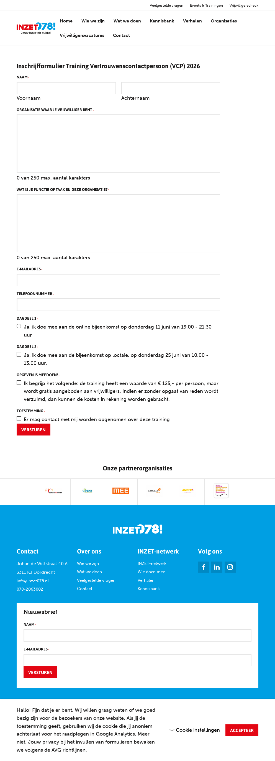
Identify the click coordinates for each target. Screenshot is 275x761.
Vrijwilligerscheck (244, 5)
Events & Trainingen (206, 5)
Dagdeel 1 (27, 318)
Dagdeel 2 (27, 347)
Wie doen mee (151, 572)
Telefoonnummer (35, 294)
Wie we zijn (93, 21)
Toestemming (31, 411)
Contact (121, 35)
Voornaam (28, 98)
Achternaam (135, 98)
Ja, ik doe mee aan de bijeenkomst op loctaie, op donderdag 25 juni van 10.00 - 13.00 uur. (116, 359)
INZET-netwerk (152, 564)
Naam (23, 77)
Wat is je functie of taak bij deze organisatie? (63, 190)
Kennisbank (162, 21)
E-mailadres (29, 269)
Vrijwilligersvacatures (82, 35)
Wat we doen (127, 21)
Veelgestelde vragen (166, 5)
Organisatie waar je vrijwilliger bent (55, 110)
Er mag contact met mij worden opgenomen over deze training (97, 419)
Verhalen (192, 21)
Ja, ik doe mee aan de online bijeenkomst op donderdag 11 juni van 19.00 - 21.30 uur (118, 331)
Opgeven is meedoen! (38, 375)
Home (66, 21)
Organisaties (224, 21)
